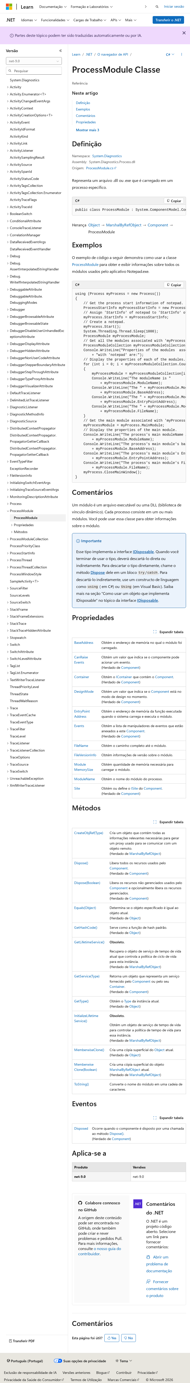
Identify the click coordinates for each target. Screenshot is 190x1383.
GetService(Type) (86, 976)
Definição (83, 102)
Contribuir (124, 1372)
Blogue (101, 1372)
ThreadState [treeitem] (19, 694)
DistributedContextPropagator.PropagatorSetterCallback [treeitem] (33, 451)
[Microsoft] (9, 6)
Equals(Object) (85, 907)
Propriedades (86, 122)
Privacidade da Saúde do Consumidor (32, 1379)
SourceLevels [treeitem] (20, 595)
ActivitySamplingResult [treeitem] (27, 157)
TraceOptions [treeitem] (20, 757)
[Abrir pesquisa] (157, 6)
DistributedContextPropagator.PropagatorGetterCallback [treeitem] (33, 438)
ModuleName (84, 779)
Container (81, 676)
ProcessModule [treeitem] (25, 517)
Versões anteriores (76, 1372)
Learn (76, 54)
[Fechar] (60, 50)
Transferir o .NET (168, 20)
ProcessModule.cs (99, 168)
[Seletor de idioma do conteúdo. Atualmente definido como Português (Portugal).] (25, 1361)
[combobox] (34, 61)
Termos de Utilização (86, 1379)
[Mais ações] (181, 55)
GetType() (81, 1001)
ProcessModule (85, 264)
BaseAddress (83, 642)
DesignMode (84, 691)
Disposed (81, 1128)
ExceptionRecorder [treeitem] (24, 468)
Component (158, 224)
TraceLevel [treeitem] (17, 736)
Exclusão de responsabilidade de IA (30, 1372)
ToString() (81, 1084)
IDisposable (143, 551)
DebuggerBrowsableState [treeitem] (29, 323)
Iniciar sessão (174, 6)
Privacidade (146, 1372)
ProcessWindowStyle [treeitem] (25, 574)
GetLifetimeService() (89, 942)
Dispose (98, 572)
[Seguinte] (146, 6)
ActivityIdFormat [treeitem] (22, 129)
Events (79, 725)
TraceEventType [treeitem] (21, 722)
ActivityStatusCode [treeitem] (24, 178)
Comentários (85, 115)
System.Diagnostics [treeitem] (24, 80)
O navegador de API (112, 54)
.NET (89, 54)
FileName (81, 745)
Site (77, 788)
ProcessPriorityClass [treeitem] (25, 545)
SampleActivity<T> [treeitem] (24, 581)
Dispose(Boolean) (87, 882)
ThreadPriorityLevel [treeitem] (24, 686)
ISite (134, 788)
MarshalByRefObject (123, 224)
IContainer (124, 676)
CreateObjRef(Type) (88, 832)
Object (94, 224)
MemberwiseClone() (89, 1049)
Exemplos (83, 109)
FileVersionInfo (85, 755)
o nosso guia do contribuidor (99, 1251)
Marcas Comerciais (122, 1379)
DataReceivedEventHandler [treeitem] (30, 249)
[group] (129, 210)
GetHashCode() (85, 927)
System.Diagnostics (107, 155)
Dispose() (81, 863)
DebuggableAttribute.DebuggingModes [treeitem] (26, 299)
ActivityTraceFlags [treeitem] (23, 199)
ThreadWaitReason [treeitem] (24, 700)
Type (127, 1001)
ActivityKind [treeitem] (19, 136)
